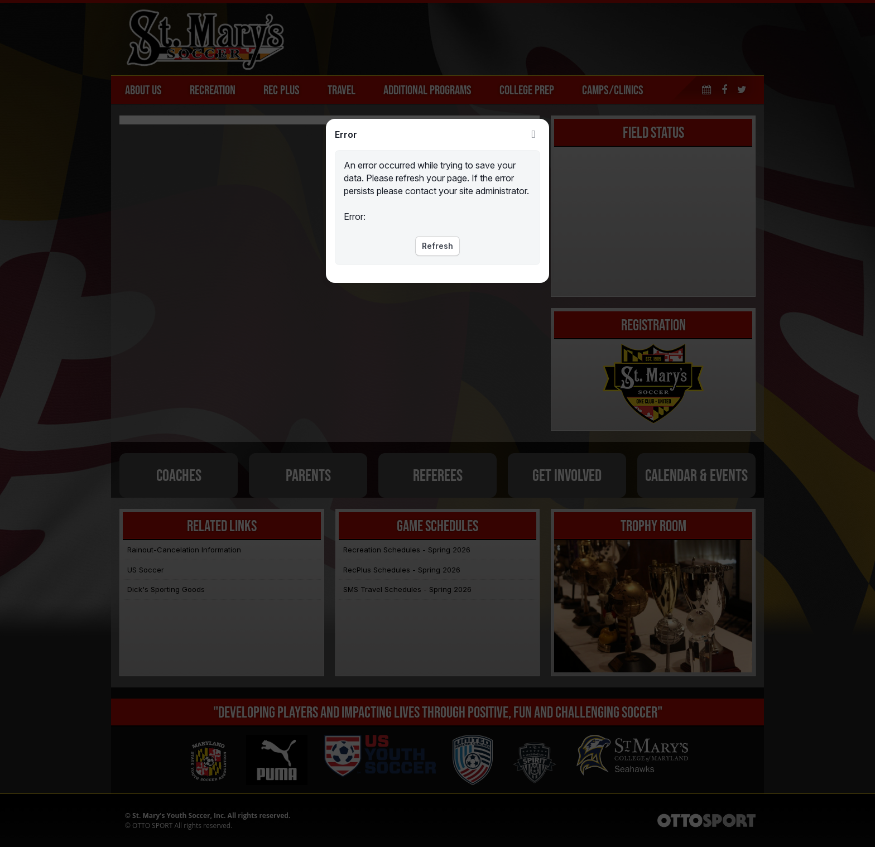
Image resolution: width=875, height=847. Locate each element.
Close (533, 134)
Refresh (437, 246)
